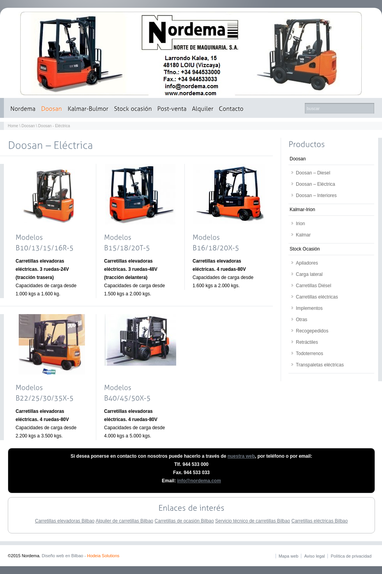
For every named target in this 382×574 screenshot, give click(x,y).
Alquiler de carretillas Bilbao (124, 521)
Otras (301, 319)
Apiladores (307, 263)
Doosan (28, 126)
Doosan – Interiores (316, 195)
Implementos (309, 308)
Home (13, 126)
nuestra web (241, 456)
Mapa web (289, 556)
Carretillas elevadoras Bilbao (65, 521)
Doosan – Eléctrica (315, 184)
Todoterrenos (309, 353)
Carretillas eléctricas (317, 297)
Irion (300, 223)
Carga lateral (309, 274)
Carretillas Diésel (313, 285)
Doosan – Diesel (313, 173)
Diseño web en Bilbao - (80, 555)
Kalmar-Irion (302, 209)
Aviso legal (314, 556)
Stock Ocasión (305, 249)
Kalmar (303, 235)
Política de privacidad (351, 556)
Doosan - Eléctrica (54, 126)
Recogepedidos (312, 331)
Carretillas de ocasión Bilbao (184, 521)
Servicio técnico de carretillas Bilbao (252, 521)
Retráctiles (307, 342)
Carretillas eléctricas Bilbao (319, 521)
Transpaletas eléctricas (320, 365)
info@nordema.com (199, 480)
